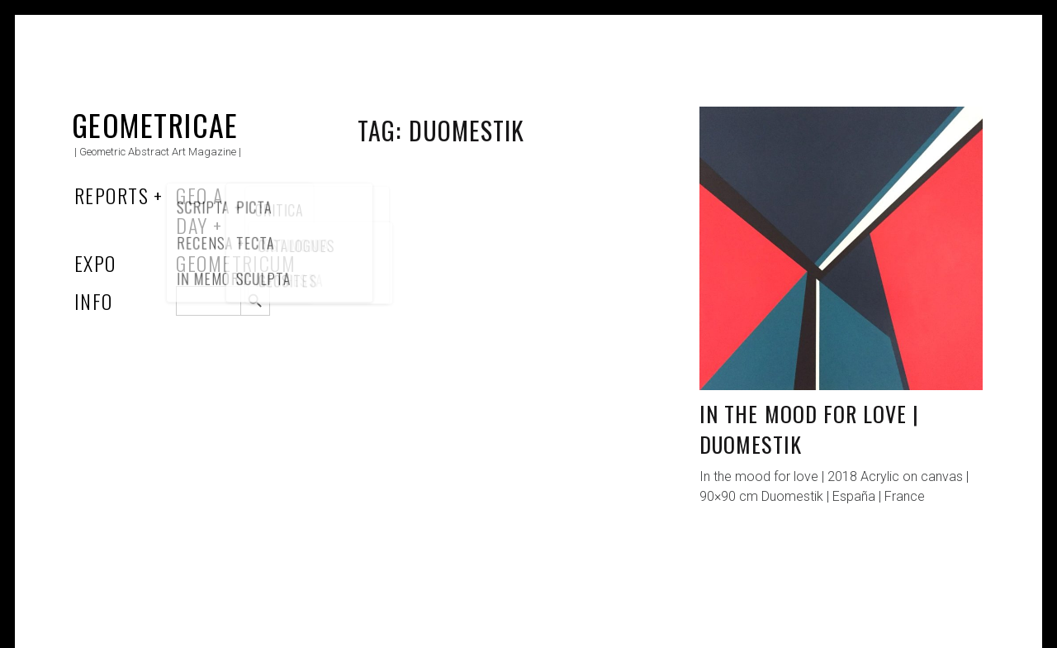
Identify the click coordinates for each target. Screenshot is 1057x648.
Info (93, 301)
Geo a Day (199, 210)
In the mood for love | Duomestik (809, 429)
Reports (111, 195)
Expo (95, 263)
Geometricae (155, 124)
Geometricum (236, 263)
